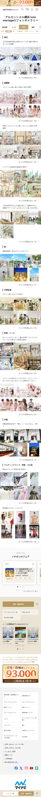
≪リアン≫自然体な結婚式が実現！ (15, 167)
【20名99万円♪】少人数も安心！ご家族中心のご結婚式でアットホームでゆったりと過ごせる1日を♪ (20, 207)
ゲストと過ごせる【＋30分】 (13, 294)
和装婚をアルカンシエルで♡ (13, 508)
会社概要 (5, 791)
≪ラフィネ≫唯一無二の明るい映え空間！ (17, 87)
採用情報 (31, 794)
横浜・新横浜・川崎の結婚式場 (15, 658)
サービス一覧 (14, 791)
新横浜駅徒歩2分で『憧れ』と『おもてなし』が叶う (20, 425)
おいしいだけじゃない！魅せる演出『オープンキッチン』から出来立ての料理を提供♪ (20, 338)
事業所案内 (22, 791)
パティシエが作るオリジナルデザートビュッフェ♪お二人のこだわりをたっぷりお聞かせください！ (20, 379)
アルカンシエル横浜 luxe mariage (20, 660)
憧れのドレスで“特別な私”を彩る (14, 469)
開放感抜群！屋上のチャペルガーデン (16, 251)
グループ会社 (23, 794)
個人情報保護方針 (12, 794)
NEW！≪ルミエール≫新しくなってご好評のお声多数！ (20, 127)
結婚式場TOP (21, 655)
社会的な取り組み (33, 791)
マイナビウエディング (9, 655)
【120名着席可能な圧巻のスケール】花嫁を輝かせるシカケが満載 (20, 43)
